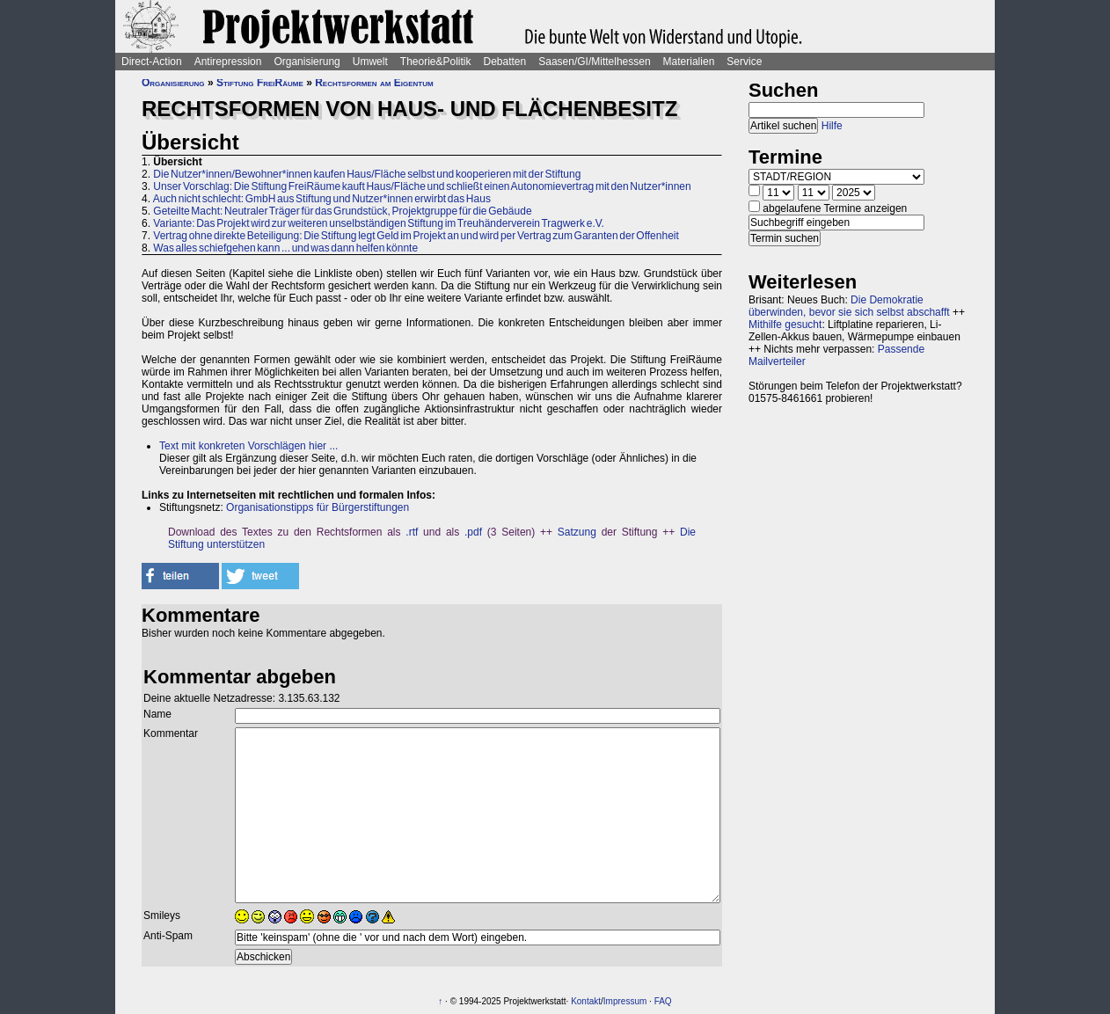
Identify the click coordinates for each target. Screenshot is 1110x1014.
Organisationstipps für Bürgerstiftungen (317, 507)
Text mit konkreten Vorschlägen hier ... (248, 446)
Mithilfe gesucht (785, 324)
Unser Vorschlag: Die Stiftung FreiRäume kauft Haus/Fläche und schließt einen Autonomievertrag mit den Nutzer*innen (421, 186)
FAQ (663, 1001)
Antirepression (228, 61)
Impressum (624, 1001)
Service (744, 61)
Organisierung (307, 61)
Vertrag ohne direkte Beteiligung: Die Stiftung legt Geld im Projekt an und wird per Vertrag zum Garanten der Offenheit (415, 236)
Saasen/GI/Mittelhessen (594, 61)
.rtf (411, 532)
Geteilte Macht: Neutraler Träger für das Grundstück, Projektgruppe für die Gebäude (342, 211)
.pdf (473, 532)
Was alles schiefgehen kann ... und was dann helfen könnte (285, 248)
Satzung (577, 532)
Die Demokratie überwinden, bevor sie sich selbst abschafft (849, 306)
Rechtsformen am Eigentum (374, 83)
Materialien (689, 61)
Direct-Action (151, 61)
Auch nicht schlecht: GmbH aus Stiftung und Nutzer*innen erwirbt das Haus (322, 199)
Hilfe (832, 126)
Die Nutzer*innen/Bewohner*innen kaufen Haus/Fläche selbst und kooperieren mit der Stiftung (367, 174)
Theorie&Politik (435, 61)
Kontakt (586, 1001)
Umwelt (370, 61)
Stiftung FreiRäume (259, 83)
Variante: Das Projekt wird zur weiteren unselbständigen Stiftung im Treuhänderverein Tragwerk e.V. (378, 223)
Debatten (505, 61)
